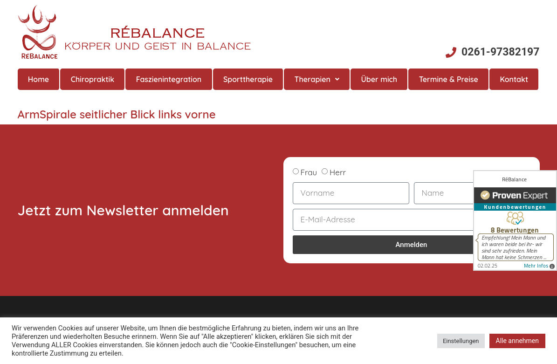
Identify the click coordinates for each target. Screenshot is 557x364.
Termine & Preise (448, 79)
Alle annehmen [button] (517, 340)
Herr (338, 172)
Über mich (379, 79)
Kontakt (514, 79)
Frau (308, 172)
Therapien (317, 79)
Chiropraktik (92, 79)
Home (38, 79)
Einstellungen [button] (461, 340)
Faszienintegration (169, 79)
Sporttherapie (248, 79)
